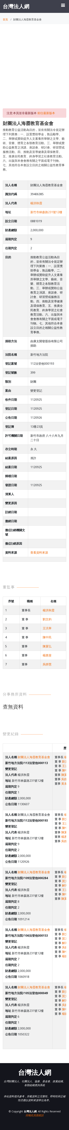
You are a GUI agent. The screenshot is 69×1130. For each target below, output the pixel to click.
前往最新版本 (46, 113)
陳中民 (47, 637)
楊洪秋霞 (36, 203)
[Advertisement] (34, 69)
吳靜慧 (47, 664)
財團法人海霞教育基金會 (34, 757)
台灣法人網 (16, 6)
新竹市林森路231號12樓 (46, 212)
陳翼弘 (47, 646)
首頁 (5, 19)
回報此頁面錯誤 (35, 1115)
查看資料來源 (39, 552)
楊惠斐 (47, 655)
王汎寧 (47, 628)
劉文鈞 (47, 619)
